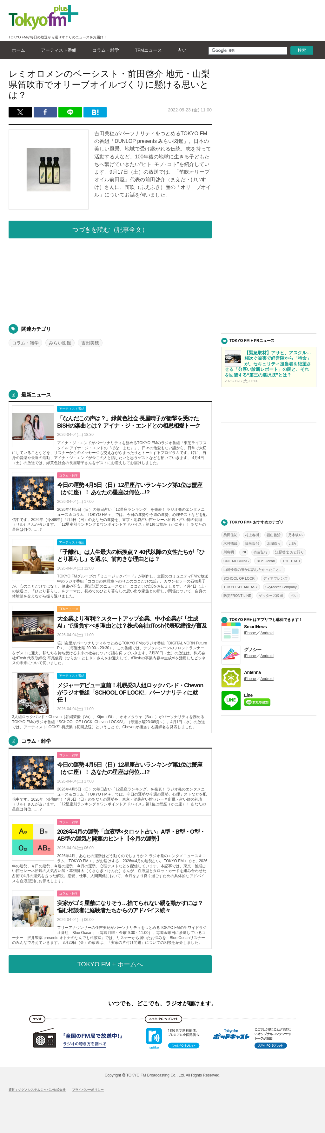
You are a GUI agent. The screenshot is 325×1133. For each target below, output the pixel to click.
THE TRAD (291, 561)
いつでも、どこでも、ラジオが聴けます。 (162, 1003)
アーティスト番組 (57, 50)
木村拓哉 (230, 543)
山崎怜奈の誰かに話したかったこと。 (253, 569)
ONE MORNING (236, 561)
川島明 (228, 552)
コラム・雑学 (104, 50)
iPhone (250, 633)
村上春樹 (252, 535)
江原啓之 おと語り (289, 552)
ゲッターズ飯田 (271, 595)
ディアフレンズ (275, 578)
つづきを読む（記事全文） (110, 229)
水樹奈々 (274, 543)
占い (181, 50)
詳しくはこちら (110, 435)
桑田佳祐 (230, 535)
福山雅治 (274, 535)
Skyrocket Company (281, 587)
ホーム (17, 50)
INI (244, 552)
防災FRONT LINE (237, 595)
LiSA (292, 543)
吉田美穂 (90, 342)
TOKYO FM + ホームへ (110, 964)
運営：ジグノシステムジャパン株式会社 (37, 1089)
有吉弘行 (261, 552)
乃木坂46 (295, 535)
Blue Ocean (265, 561)
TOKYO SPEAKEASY (240, 587)
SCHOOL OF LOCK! (239, 578)
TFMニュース (147, 50)
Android (266, 633)
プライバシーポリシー (88, 1089)
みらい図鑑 (60, 342)
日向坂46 (252, 543)
